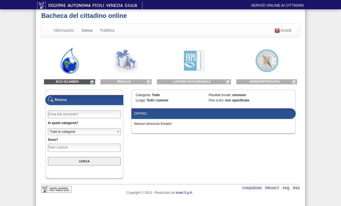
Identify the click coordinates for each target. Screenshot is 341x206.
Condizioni (252, 188)
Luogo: (141, 100)
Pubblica (107, 30)
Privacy (272, 188)
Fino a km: (216, 100)
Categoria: (143, 95)
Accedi (283, 30)
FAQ (286, 188)
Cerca (87, 30)
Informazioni (64, 30)
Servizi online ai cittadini (277, 5)
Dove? (53, 140)
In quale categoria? (63, 123)
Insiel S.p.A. (184, 193)
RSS (296, 188)
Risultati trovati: (220, 95)
